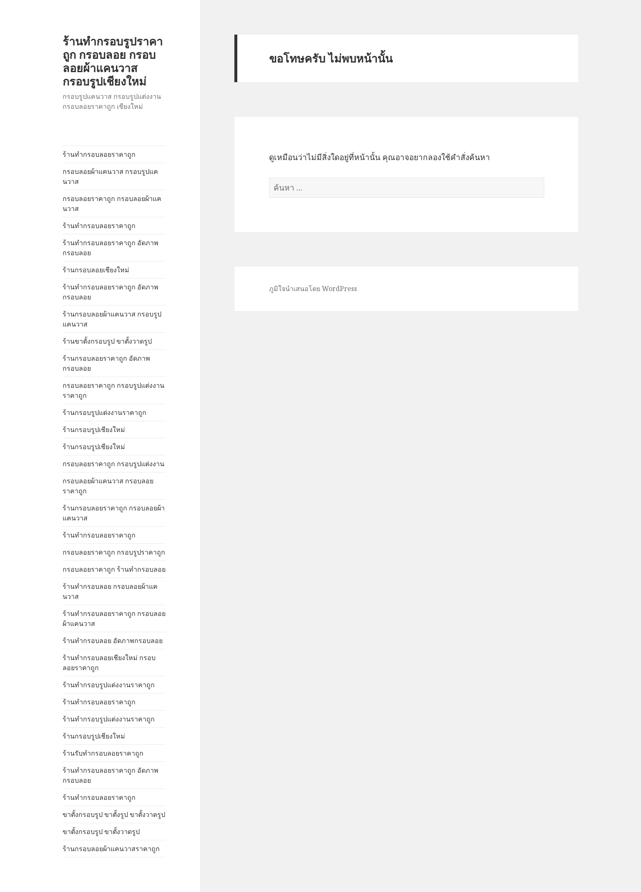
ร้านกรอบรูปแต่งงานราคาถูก (104, 412)
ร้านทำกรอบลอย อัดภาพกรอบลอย (113, 640)
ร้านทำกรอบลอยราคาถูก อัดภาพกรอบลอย (110, 247)
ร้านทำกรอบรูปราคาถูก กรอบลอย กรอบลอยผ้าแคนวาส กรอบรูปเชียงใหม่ (113, 61)
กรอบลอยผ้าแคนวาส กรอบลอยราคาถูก (108, 485)
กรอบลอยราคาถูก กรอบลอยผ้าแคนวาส (112, 203)
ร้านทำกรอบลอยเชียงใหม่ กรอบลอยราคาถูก (109, 662)
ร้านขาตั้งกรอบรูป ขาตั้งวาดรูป (107, 341)
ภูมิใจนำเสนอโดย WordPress (313, 288)
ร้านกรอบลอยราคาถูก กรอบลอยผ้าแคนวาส (114, 513)
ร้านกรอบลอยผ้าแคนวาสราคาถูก (111, 848)
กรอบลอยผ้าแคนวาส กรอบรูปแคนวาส (110, 176)
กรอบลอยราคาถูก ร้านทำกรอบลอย (114, 569)
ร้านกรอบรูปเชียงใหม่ (94, 429)
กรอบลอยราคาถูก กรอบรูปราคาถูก (114, 552)
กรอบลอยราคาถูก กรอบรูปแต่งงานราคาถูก (113, 390)
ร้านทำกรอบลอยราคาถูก (99, 154)
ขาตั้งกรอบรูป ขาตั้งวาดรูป (101, 831)
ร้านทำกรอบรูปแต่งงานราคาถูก (109, 684)
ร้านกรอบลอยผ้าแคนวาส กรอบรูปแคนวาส (112, 319)
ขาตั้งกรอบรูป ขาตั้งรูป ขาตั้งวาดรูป (114, 814)
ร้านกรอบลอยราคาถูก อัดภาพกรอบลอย (106, 363)
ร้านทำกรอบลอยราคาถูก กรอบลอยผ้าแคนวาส (114, 618)
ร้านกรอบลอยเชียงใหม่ (96, 269)
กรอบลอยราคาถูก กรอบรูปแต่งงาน (113, 463)
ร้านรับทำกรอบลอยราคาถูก (103, 753)
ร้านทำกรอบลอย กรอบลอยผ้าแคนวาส (110, 591)
